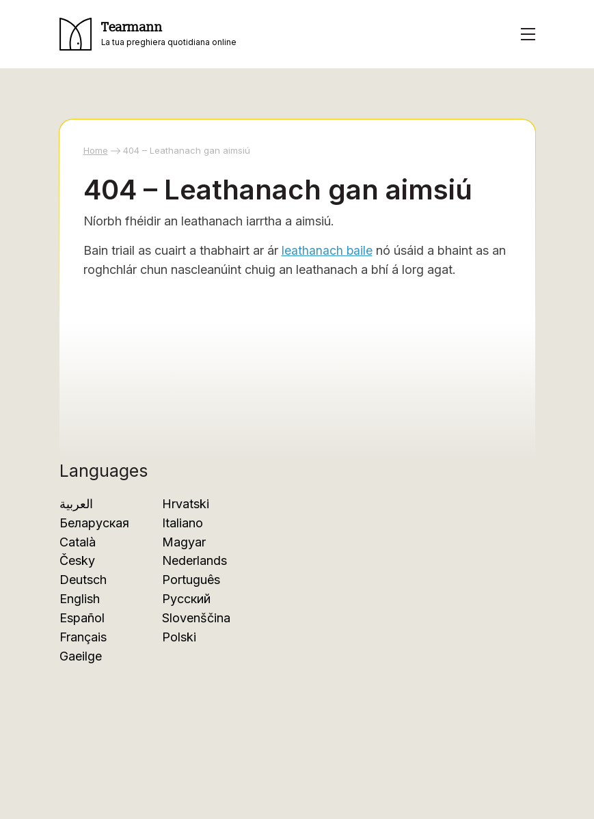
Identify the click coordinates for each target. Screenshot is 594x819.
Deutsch (83, 579)
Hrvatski (185, 504)
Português (191, 579)
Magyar (184, 542)
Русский (186, 599)
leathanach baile (327, 250)
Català (77, 542)
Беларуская (94, 523)
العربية (76, 504)
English (79, 599)
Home (95, 150)
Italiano (182, 523)
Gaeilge (80, 656)
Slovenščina (196, 618)
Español (82, 618)
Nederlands (194, 560)
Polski (179, 637)
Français (83, 637)
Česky (77, 560)
